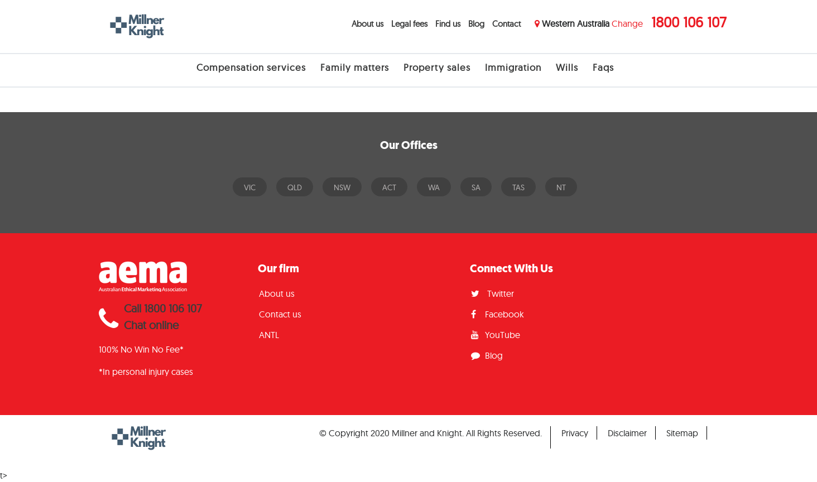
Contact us (280, 314)
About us (367, 23)
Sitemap (682, 432)
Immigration (513, 67)
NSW (342, 187)
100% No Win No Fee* (141, 349)
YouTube (495, 334)
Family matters (354, 67)
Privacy (574, 432)
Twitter (492, 293)
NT (561, 187)
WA (434, 187)
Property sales (436, 67)
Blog (476, 23)
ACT (389, 187)
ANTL (269, 334)
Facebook (497, 314)
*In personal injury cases (146, 371)
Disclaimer (627, 432)
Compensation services (251, 67)
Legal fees (409, 23)
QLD (294, 187)
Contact (506, 23)
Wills (567, 67)
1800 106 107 (689, 22)
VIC (250, 187)
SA (476, 187)
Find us (447, 23)
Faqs (603, 67)
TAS (518, 187)
